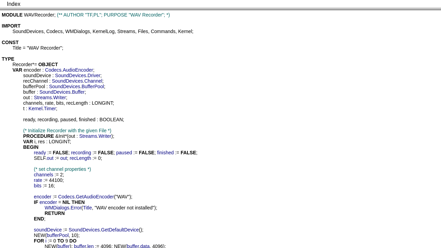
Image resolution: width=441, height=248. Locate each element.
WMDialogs (77, 31)
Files (143, 31)
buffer (29, 92)
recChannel (35, 81)
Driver (94, 75)
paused (68, 119)
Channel (93, 81)
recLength (77, 103)
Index (13, 4)
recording (48, 119)
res (41, 141)
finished (87, 119)
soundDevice (37, 75)
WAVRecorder (39, 15)
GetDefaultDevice (120, 229)
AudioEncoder (78, 70)
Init (62, 136)
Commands (163, 31)
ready (29, 119)
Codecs (54, 31)
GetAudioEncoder (95, 196)
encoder (32, 70)
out (26, 97)
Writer (59, 97)
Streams (126, 31)
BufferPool (93, 86)
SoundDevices (27, 31)
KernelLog (104, 31)
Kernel (185, 31)
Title (16, 48)
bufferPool (34, 86)
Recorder (22, 64)
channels (32, 103)
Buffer (78, 92)
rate (49, 103)
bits (60, 103)
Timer (50, 108)
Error (76, 207)
